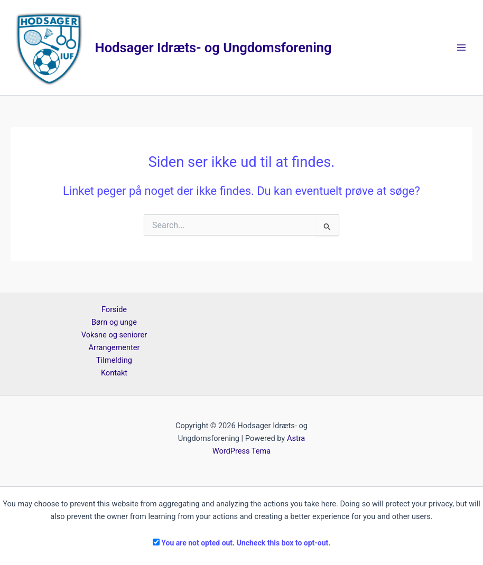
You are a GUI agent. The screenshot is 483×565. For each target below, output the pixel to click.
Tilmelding (114, 360)
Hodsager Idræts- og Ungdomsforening (213, 47)
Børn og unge (114, 322)
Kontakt (114, 373)
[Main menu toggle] (461, 47)
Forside (114, 309)
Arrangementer (114, 347)
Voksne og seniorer (114, 335)
